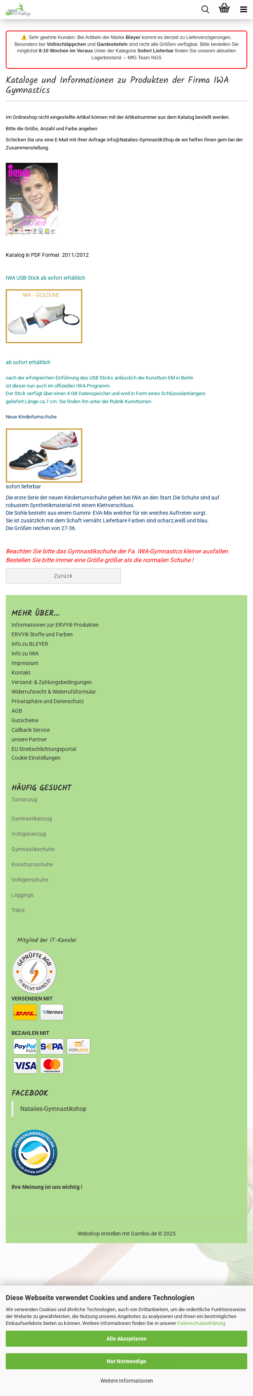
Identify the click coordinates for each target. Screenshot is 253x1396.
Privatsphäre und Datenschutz (47, 701)
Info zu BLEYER (29, 644)
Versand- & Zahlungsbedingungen (51, 682)
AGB (16, 711)
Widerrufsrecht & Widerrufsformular (53, 692)
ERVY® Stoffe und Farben (42, 634)
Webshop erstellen (99, 1234)
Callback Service (30, 730)
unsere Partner (29, 739)
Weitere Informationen (126, 1381)
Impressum (24, 663)
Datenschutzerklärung (201, 1323)
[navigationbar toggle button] (243, 9)
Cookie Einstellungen (35, 758)
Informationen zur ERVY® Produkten (55, 625)
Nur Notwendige (126, 1361)
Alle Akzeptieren (126, 1339)
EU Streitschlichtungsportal (43, 749)
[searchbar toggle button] (205, 9)
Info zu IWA (25, 653)
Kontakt (21, 673)
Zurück (63, 576)
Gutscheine (24, 720)
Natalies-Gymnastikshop (53, 1108)
